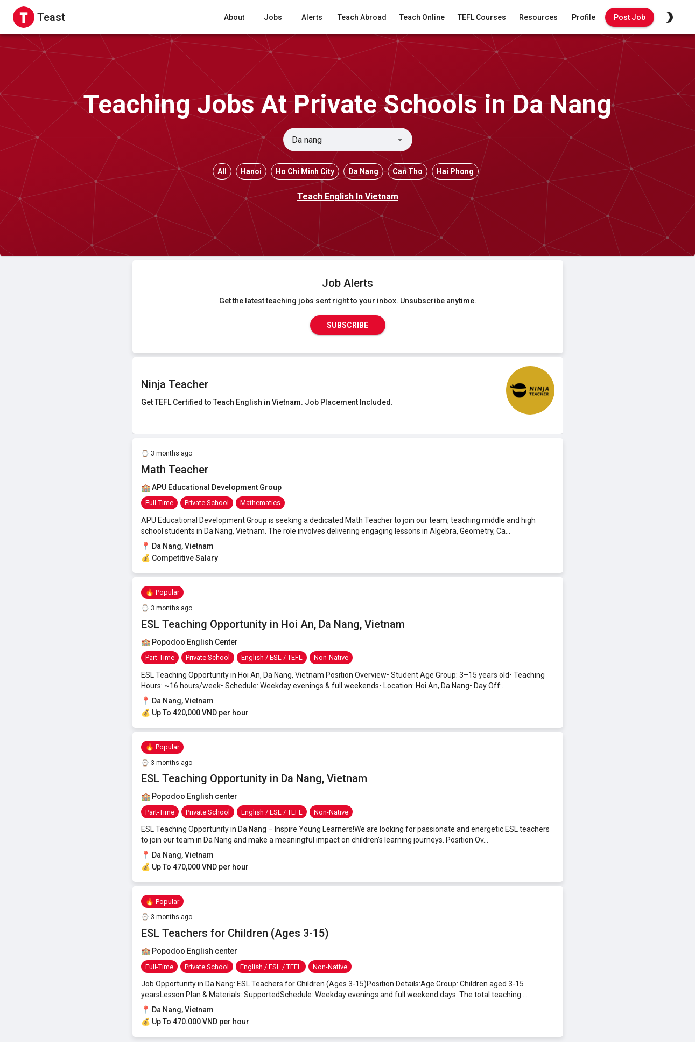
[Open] (400, 139)
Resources (538, 17)
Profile (583, 17)
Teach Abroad (362, 17)
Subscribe (347, 325)
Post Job (629, 17)
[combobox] (338, 139)
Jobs (273, 17)
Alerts (311, 17)
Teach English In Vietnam (347, 196)
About (234, 17)
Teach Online (422, 17)
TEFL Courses (481, 17)
